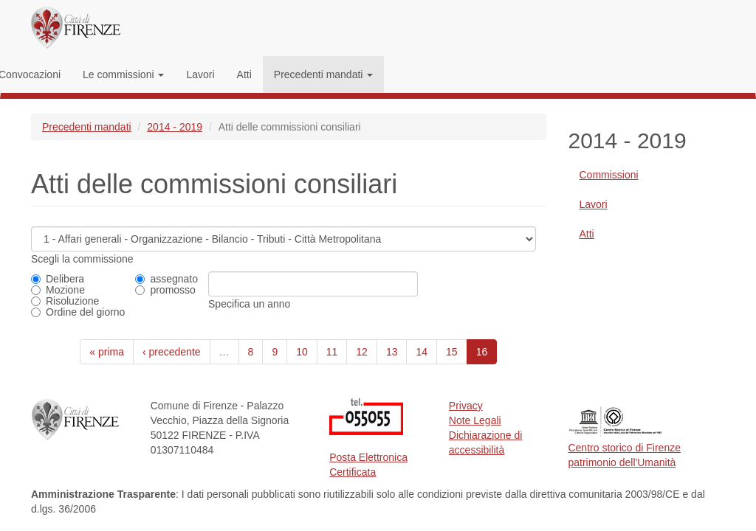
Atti (244, 74)
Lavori (200, 74)
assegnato (166, 279)
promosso (165, 290)
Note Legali (475, 420)
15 (452, 352)
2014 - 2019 (174, 127)
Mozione (58, 290)
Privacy (466, 406)
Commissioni (609, 175)
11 (332, 352)
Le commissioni (123, 74)
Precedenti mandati (324, 74)
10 (302, 352)
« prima (106, 352)
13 (392, 352)
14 (421, 352)
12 (362, 352)
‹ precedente (171, 352)
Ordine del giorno (78, 312)
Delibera (57, 279)
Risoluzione (65, 301)
